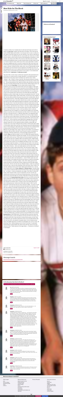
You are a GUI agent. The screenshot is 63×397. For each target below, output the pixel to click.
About (4, 381)
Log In (48, 1)
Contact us (4, 385)
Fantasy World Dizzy (21, 382)
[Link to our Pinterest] (55, 3)
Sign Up (45, 1)
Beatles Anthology (20, 384)
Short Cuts (48, 386)
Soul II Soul (10, 51)
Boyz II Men (56, 42)
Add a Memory (44, 3)
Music (19, 3)
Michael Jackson (28, 168)
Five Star (47, 76)
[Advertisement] (21, 40)
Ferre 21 (48, 387)
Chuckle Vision (49, 390)
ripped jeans (13, 72)
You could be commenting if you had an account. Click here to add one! (19, 284)
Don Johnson (20, 387)
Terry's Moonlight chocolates (51, 385)
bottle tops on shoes (22, 72)
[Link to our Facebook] (52, 3)
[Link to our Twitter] (54, 3)
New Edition (14, 85)
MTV (33, 194)
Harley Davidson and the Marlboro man (24, 390)
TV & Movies (10, 3)
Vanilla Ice (56, 59)
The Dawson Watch (21, 383)
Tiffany (9, 134)
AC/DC (56, 76)
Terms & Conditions (6, 382)
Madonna (21, 168)
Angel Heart (19, 391)
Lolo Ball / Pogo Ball (50, 391)
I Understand (38, 396)
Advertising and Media (6, 383)
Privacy (4, 384)
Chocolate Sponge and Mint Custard (23, 386)
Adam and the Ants (47, 50)
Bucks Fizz (47, 59)
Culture (35, 3)
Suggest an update (36, 247)
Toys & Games (27, 3)
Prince (17, 168)
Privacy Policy (45, 396)
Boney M (48, 381)
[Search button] (59, 1)
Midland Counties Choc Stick (22, 381)
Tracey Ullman (49, 382)
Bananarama (56, 50)
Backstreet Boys (7, 214)
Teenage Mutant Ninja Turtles (17, 177)
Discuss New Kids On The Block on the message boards (13, 259)
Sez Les (19, 385)
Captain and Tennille (56, 67)
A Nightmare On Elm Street (51, 384)
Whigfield (48, 383)
